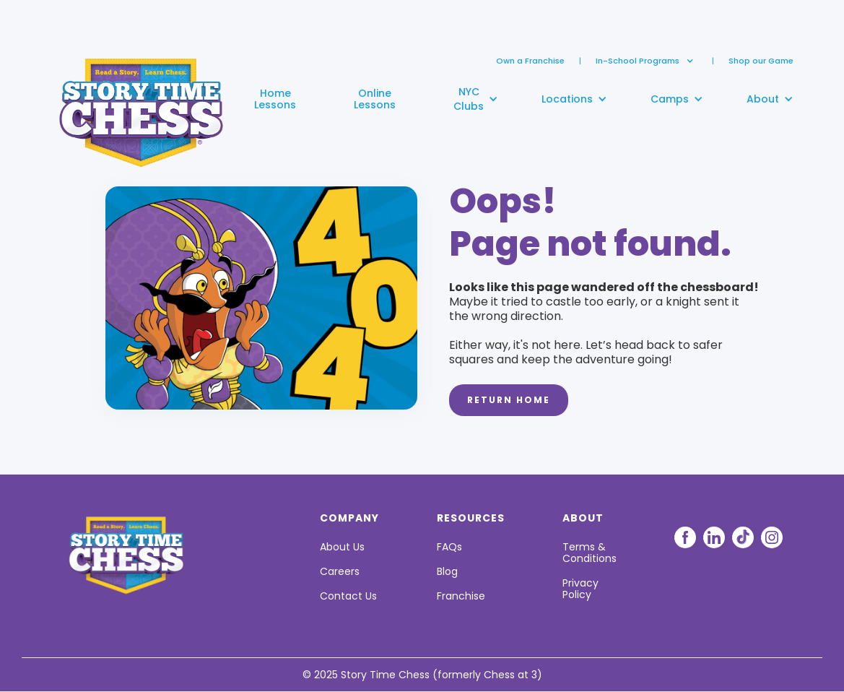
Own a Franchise (530, 60)
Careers (340, 571)
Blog (447, 571)
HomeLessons (275, 99)
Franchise (461, 596)
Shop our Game (760, 60)
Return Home (508, 400)
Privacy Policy (580, 588)
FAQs (449, 547)
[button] (637, 60)
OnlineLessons (375, 99)
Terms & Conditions (589, 552)
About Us (342, 547)
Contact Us (348, 596)
